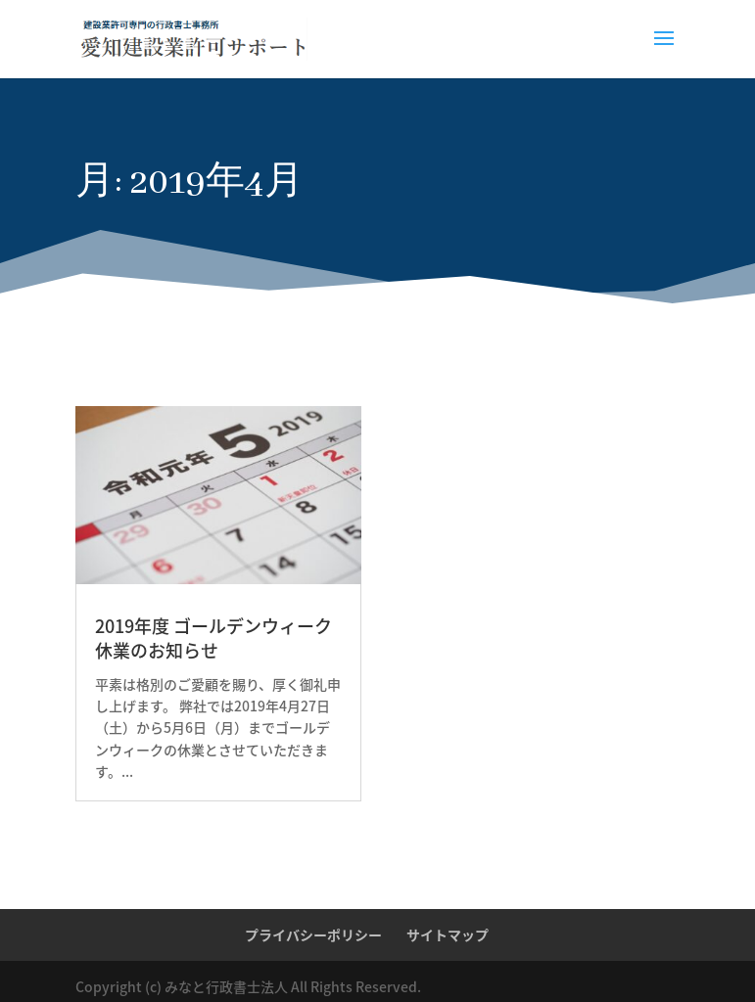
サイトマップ (447, 934)
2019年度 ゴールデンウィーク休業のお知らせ (213, 638)
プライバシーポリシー (313, 934)
